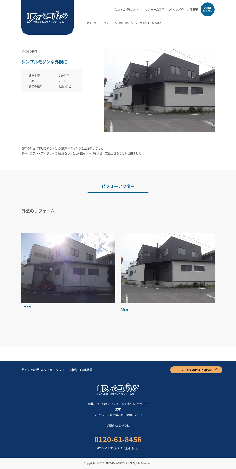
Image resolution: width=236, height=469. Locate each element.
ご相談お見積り (208, 9)
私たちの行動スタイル (128, 9)
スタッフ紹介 (175, 9)
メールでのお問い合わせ (196, 370)
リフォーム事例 (154, 9)
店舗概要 (192, 9)
